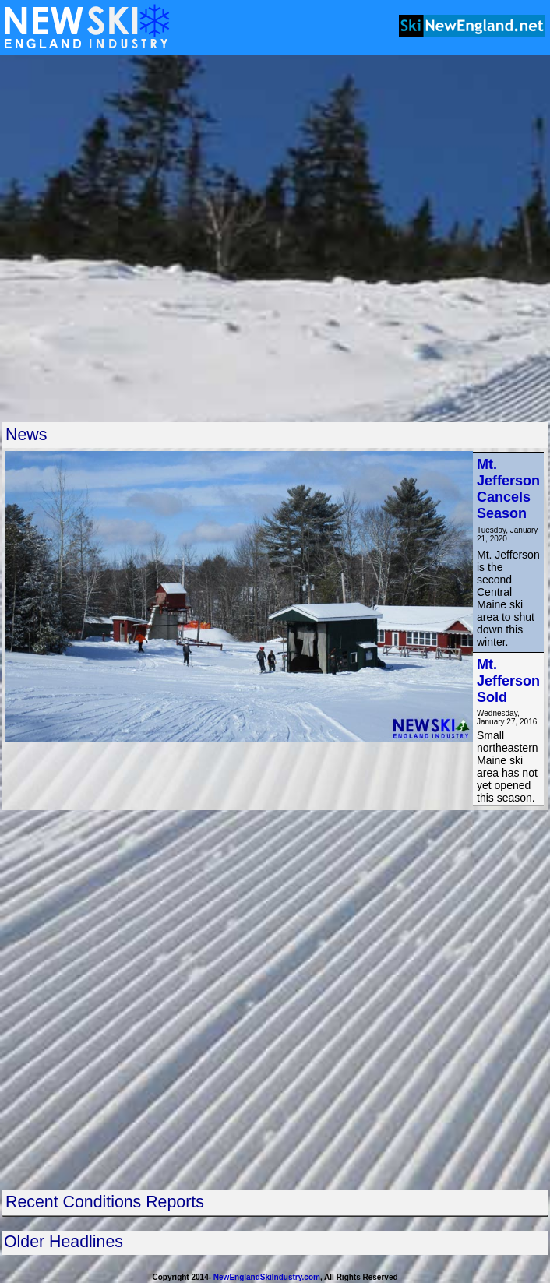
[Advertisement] (181, 238)
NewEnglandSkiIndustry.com (266, 1277)
